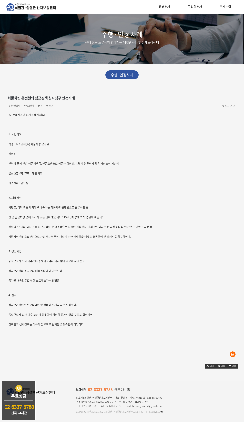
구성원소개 (195, 6)
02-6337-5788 (100, 389)
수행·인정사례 (122, 74)
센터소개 (164, 6)
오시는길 (225, 6)
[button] (210, 366)
